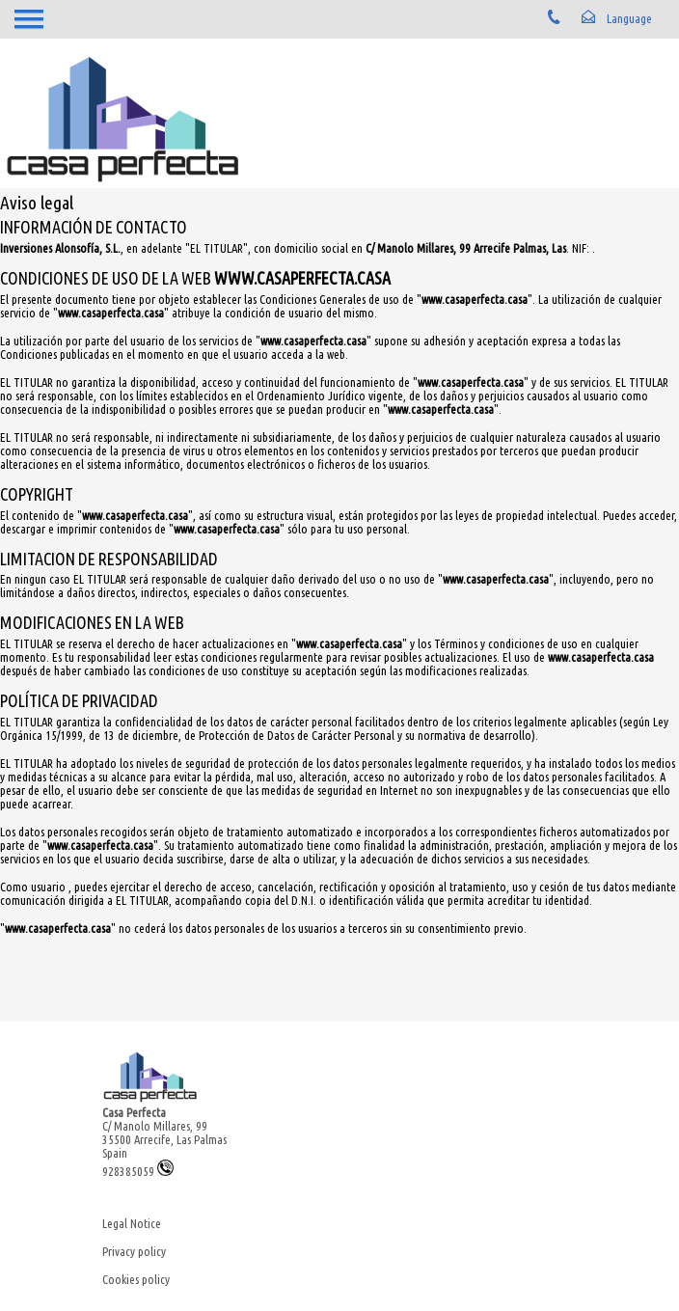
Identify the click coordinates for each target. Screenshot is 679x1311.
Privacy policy (134, 1251)
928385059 (138, 1171)
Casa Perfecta (134, 1112)
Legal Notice (131, 1223)
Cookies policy (136, 1279)
